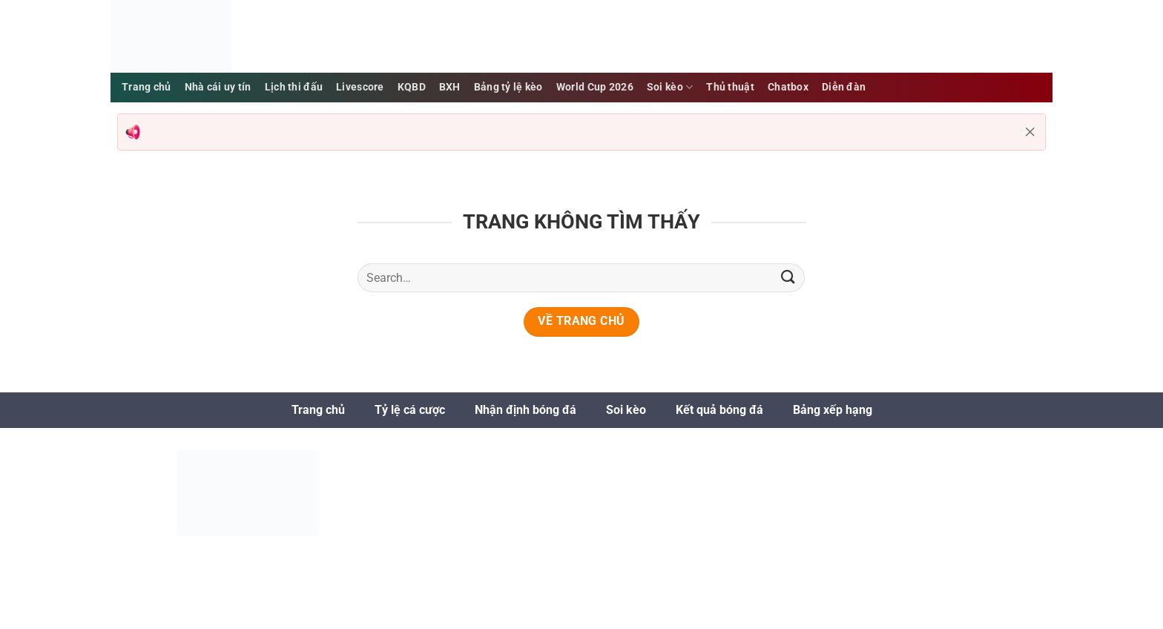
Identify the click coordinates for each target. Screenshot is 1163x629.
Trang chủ (318, 410)
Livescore (360, 87)
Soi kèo (670, 87)
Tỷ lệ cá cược (410, 410)
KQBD (412, 87)
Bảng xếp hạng (832, 410)
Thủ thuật (730, 87)
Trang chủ (146, 87)
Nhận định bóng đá (525, 410)
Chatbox (788, 87)
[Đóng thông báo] (1030, 132)
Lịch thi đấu (294, 87)
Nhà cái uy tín (218, 87)
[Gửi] (788, 277)
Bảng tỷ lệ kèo (508, 87)
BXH (450, 87)
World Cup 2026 (594, 87)
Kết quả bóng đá (719, 410)
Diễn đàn (844, 87)
